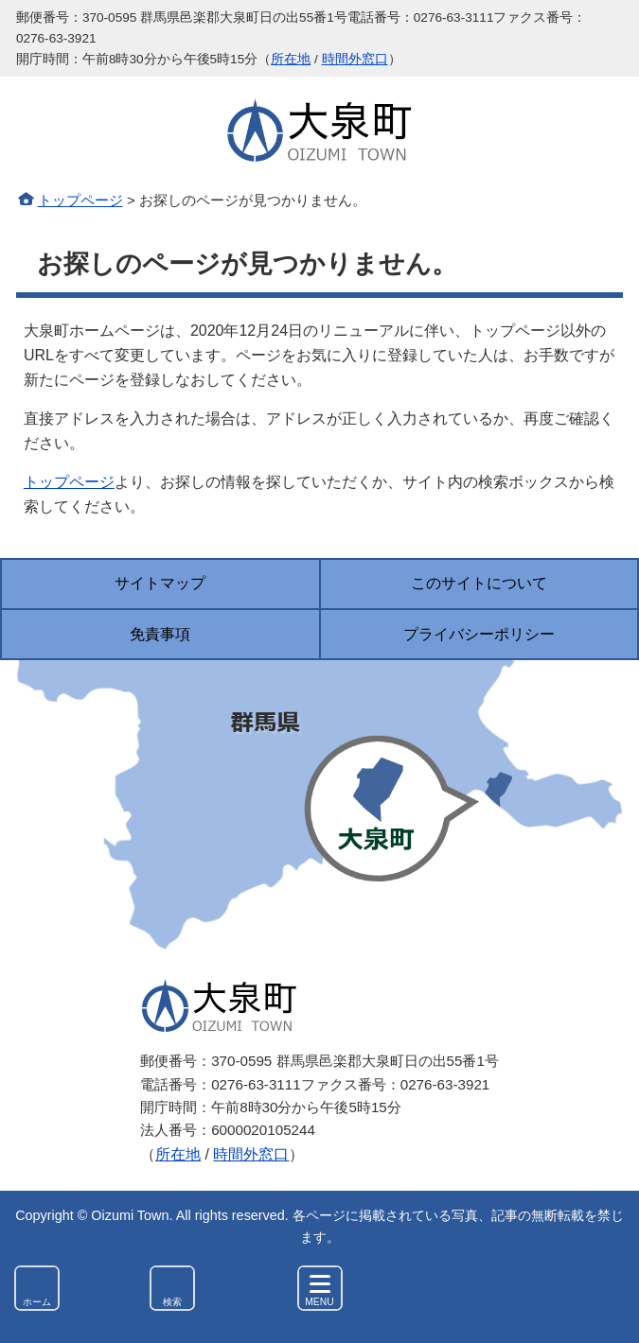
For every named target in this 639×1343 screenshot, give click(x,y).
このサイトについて (479, 583)
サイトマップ (160, 583)
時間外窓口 (355, 59)
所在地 (291, 59)
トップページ (80, 200)
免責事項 (160, 634)
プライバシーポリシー (479, 634)
